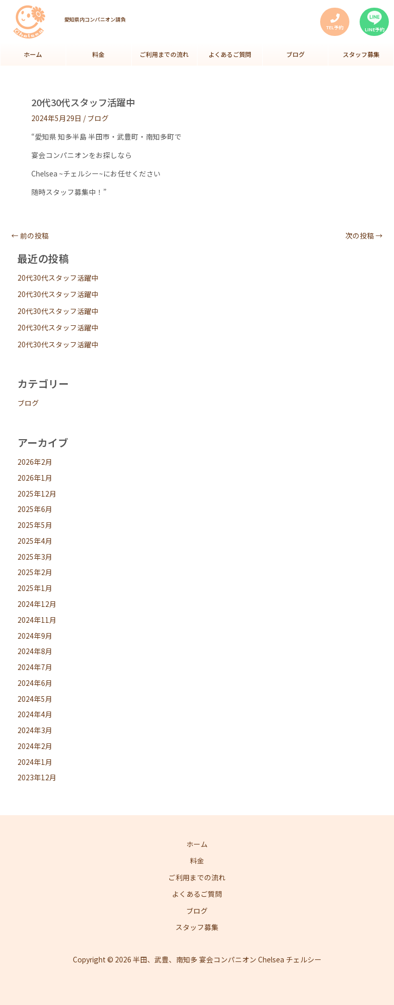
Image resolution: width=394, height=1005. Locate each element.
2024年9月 (34, 638)
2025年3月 (34, 559)
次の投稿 (364, 238)
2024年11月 (36, 622)
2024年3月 (34, 732)
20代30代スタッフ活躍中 (57, 280)
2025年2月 (34, 575)
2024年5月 (34, 701)
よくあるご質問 (229, 55)
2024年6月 (34, 685)
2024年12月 (36, 606)
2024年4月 (34, 717)
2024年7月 (34, 669)
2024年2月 (34, 748)
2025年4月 (34, 543)
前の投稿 (30, 238)
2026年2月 (34, 464)
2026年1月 (34, 480)
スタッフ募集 (361, 55)
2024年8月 (34, 653)
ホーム (33, 55)
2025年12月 (36, 496)
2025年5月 (34, 527)
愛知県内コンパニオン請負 (95, 19)
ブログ (295, 55)
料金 (98, 55)
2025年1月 (34, 590)
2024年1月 (34, 764)
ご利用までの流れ (164, 55)
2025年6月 (34, 511)
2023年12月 (36, 780)
